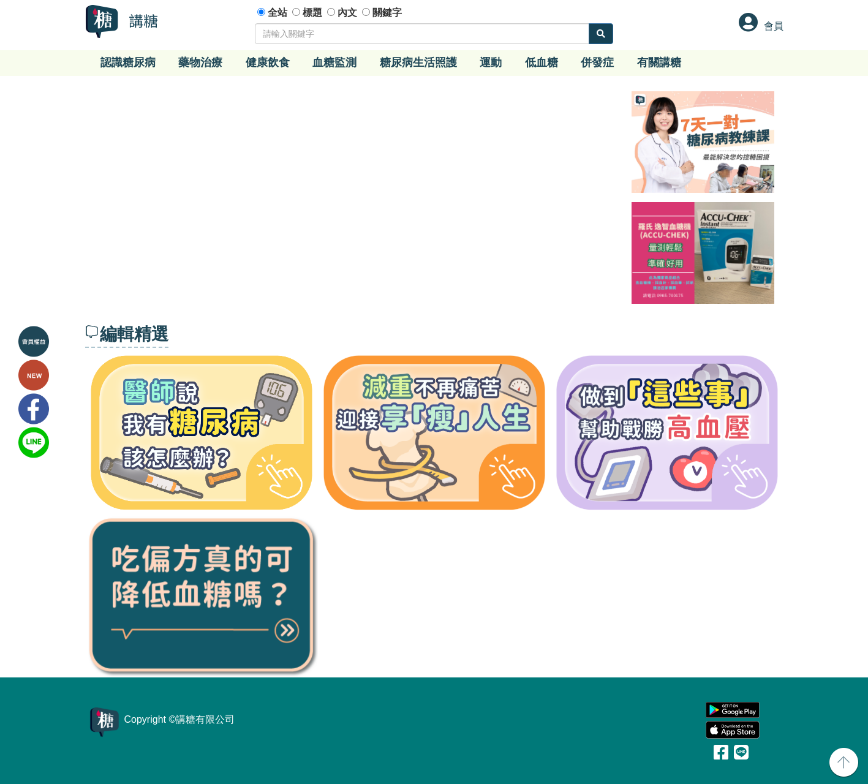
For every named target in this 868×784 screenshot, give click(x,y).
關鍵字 (387, 12)
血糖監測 (334, 62)
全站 (277, 12)
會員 (773, 26)
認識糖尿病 (128, 62)
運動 (491, 62)
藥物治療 (200, 62)
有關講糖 (659, 62)
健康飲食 (268, 62)
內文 (347, 12)
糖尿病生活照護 (418, 62)
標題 (312, 12)
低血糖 (541, 62)
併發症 (597, 62)
